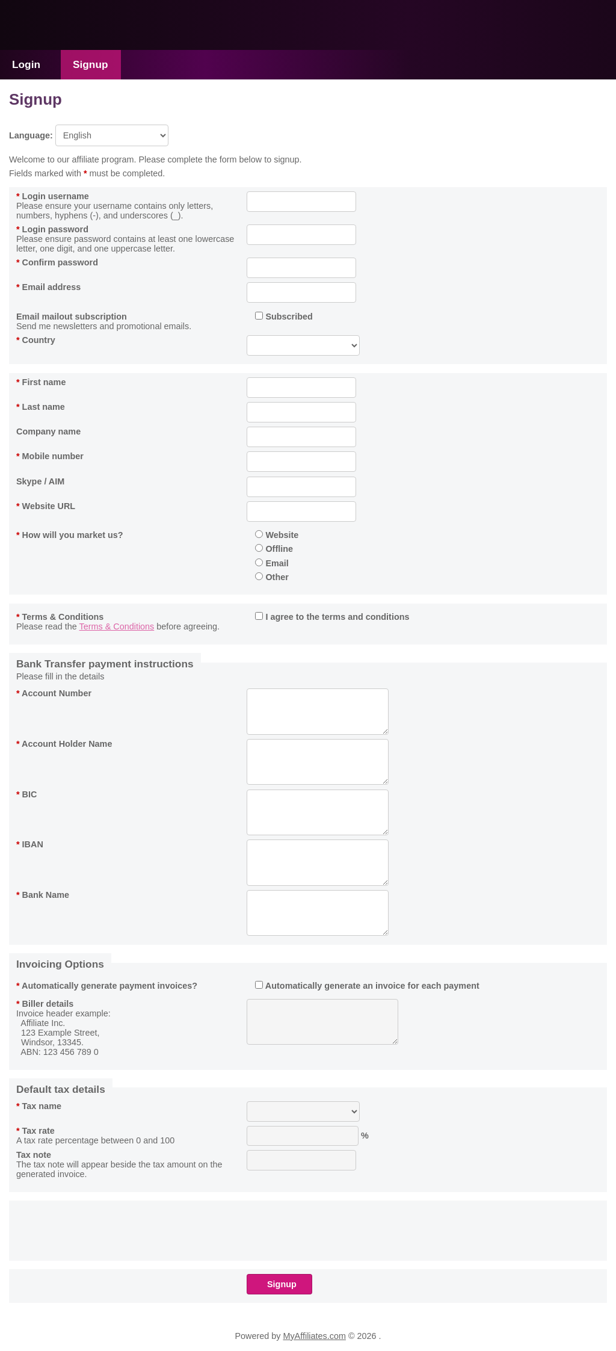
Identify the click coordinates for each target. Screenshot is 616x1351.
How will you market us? (69, 535)
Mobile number (50, 456)
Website (276, 535)
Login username (52, 196)
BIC (26, 794)
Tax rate (35, 1131)
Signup (90, 64)
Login (26, 64)
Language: (88, 135)
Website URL (45, 506)
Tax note (33, 1155)
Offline (274, 549)
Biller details (44, 1004)
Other (271, 577)
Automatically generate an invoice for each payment (367, 986)
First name (41, 382)
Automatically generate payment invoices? (106, 986)
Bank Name (42, 895)
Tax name (38, 1106)
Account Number (53, 693)
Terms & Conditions (59, 617)
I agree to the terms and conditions (332, 617)
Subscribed (283, 316)
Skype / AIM (40, 481)
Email (271, 563)
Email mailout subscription (71, 316)
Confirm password (57, 262)
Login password (52, 229)
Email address (48, 287)
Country (35, 340)
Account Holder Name (64, 744)
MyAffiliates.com (314, 1336)
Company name (48, 431)
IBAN (29, 844)
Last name (40, 407)
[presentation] (338, 1228)
